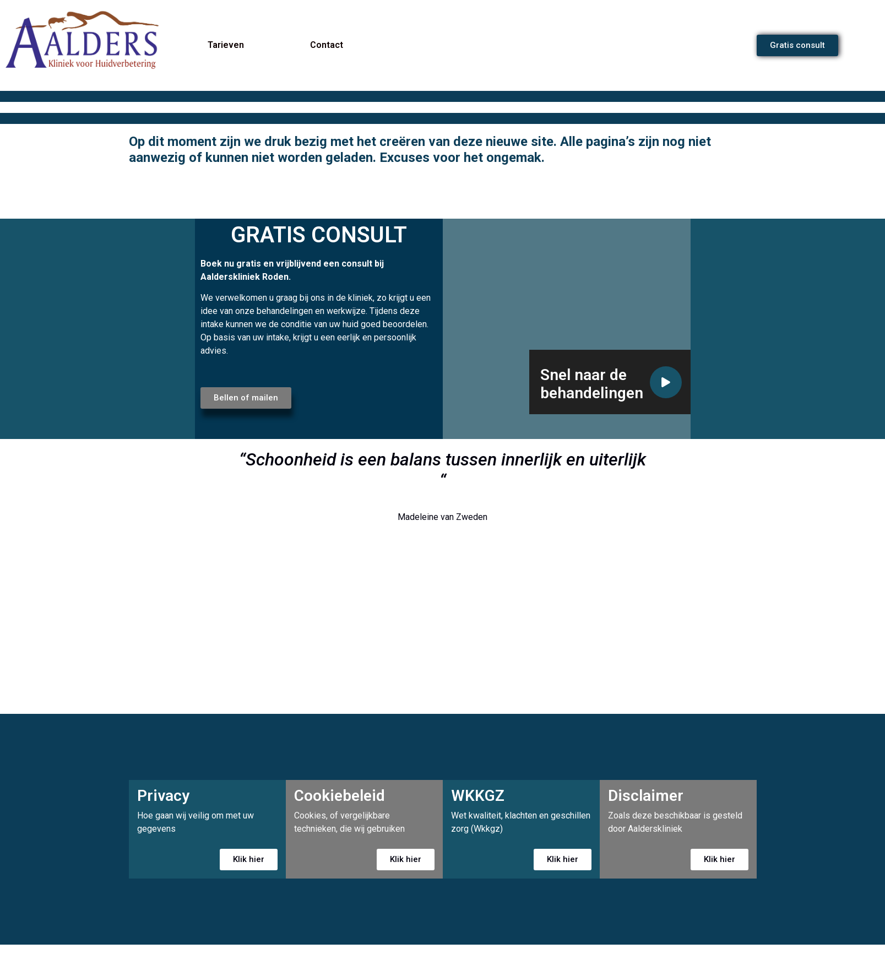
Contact (326, 45)
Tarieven (226, 45)
